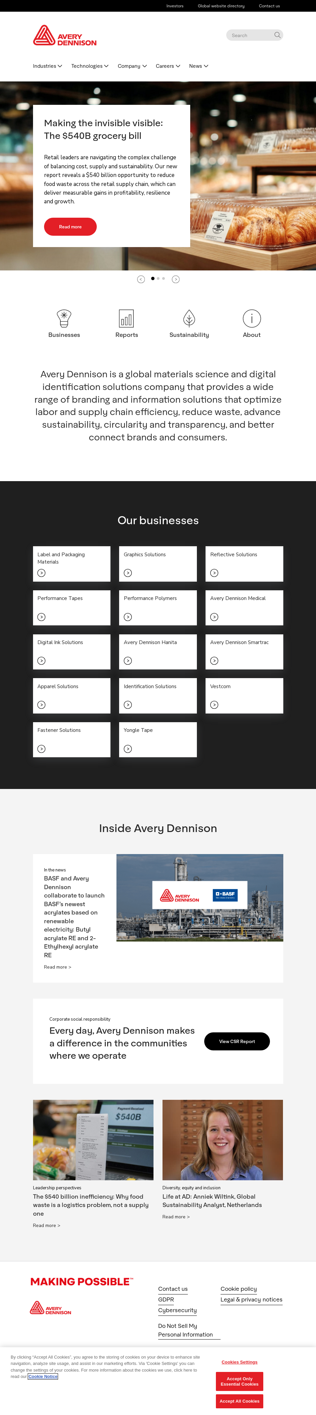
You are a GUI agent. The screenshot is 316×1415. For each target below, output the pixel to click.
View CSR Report (239, 1044)
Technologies (86, 65)
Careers (165, 65)
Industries (44, 65)
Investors (175, 5)
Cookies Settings (240, 1362)
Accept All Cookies (240, 1401)
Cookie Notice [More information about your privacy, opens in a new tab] (42, 1376)
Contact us (269, 5)
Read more (72, 226)
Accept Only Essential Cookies (239, 1381)
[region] (158, 1381)
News (195, 65)
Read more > (57, 970)
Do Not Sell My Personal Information (185, 1333)
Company (129, 65)
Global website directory (221, 5)
